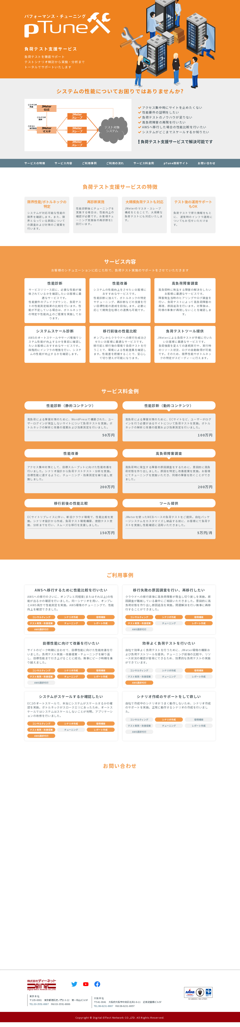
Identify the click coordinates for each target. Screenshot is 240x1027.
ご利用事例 (89, 163)
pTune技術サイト (176, 163)
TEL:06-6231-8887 (103, 1010)
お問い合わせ (207, 163)
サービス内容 (63, 163)
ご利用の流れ (115, 163)
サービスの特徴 (34, 163)
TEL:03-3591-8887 (39, 1009)
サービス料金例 (144, 163)
